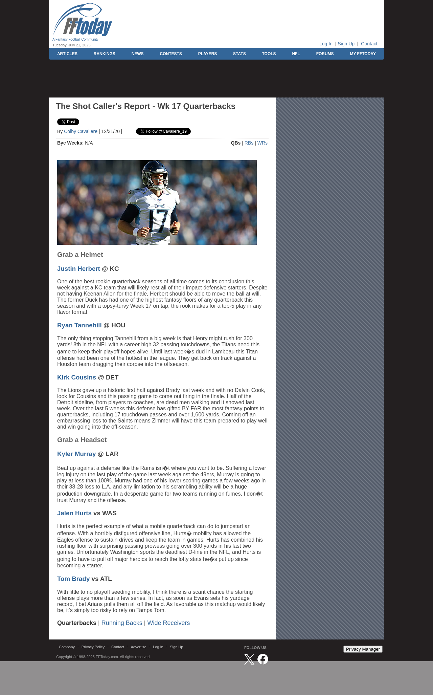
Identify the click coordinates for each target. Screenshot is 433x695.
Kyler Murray (76, 453)
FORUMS (325, 53)
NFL (296, 53)
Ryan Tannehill (79, 325)
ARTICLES (67, 53)
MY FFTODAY (362, 53)
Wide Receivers (168, 623)
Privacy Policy (93, 647)
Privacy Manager (363, 649)
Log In (326, 43)
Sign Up (346, 43)
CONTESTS (171, 53)
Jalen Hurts (74, 513)
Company (67, 647)
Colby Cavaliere (80, 131)
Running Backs (121, 623)
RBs (249, 143)
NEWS (138, 53)
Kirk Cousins (76, 377)
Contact (369, 43)
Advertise (138, 647)
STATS (239, 53)
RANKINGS (104, 53)
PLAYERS (207, 53)
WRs (262, 143)
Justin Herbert (78, 268)
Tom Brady (73, 578)
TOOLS (269, 53)
